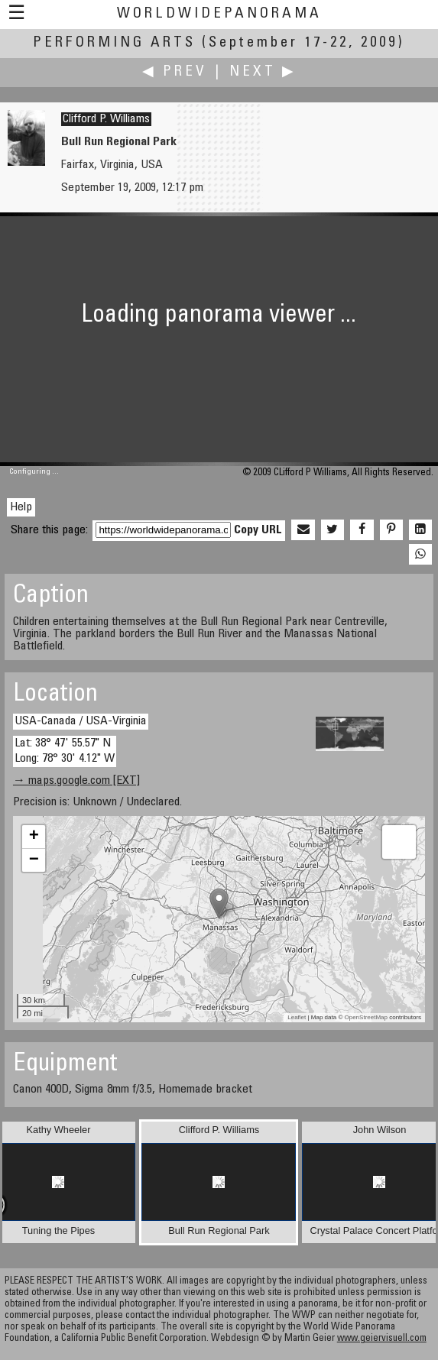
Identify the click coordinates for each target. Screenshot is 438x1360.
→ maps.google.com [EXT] (76, 781)
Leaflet (296, 1017)
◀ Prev (174, 72)
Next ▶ (263, 72)
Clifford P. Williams (106, 119)
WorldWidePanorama (219, 14)
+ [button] (34, 836)
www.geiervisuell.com (382, 1339)
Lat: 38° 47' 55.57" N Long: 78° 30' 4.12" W (65, 750)
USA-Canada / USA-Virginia (81, 721)
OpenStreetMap (366, 1017)
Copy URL (258, 530)
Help (21, 507)
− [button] (34, 860)
